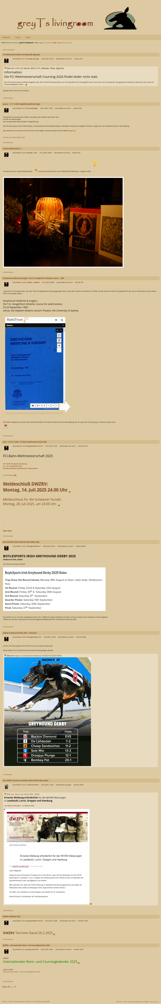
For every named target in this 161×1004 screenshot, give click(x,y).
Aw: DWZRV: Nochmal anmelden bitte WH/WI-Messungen (25, 780)
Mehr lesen (7, 531)
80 (15, 987)
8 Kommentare (8, 627)
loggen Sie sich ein (46, 43)
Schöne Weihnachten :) (12, 149)
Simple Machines (19, 1001)
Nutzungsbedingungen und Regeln (138, 1002)
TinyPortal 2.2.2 (29, 1001)
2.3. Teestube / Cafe (30, 153)
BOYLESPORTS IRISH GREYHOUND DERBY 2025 (21, 542)
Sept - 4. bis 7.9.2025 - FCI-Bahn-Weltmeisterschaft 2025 (25, 442)
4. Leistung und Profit (30, 949)
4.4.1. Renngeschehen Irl (31, 546)
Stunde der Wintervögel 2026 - (14, 137)
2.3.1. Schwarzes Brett (31, 785)
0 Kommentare (8, 98)
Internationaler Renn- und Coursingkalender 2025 (21, 972)
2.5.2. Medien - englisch (31, 282)
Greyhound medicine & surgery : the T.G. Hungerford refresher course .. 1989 (33, 278)
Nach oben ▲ (154, 1002)
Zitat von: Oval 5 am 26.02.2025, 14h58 (23, 794)
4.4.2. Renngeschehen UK (32, 637)
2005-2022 (38, 1001)
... (25, 84)
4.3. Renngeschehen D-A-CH (33, 446)
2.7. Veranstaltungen (30, 108)
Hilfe (125, 1002)
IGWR (17, 68)
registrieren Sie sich (64, 43)
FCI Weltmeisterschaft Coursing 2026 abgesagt (21, 55)
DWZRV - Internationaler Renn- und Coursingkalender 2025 (26, 945)
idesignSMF (46, 1001)
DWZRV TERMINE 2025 (11, 916)
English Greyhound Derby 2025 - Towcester (20, 633)
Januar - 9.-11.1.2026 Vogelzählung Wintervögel (21, 104)
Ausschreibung (9, 475)
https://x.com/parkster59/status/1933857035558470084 (38, 655)
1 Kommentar (7, 775)
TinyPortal (119, 1002)
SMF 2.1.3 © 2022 (7, 1001)
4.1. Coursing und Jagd (31, 59)
